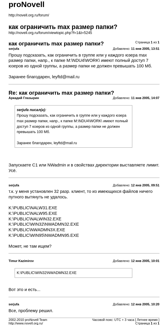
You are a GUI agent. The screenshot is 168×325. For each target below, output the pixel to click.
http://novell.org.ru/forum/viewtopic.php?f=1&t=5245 (50, 33)
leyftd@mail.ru (66, 76)
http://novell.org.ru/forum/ (28, 15)
